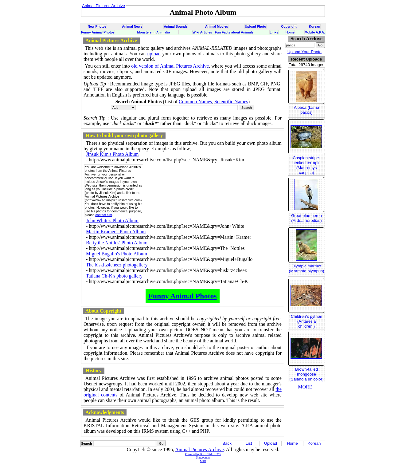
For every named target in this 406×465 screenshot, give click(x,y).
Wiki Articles (202, 32)
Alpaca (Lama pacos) (306, 110)
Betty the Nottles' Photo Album (116, 242)
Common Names (195, 101)
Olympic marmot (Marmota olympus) (306, 268)
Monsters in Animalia (153, 32)
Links (274, 32)
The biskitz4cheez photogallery (117, 264)
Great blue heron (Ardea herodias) (306, 218)
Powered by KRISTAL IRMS (203, 454)
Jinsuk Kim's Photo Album (112, 154)
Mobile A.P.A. (315, 32)
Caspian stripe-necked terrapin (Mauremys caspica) (306, 165)
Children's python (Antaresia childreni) (306, 321)
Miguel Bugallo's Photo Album (116, 253)
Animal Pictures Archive (199, 449)
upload (154, 53)
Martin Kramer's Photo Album (116, 231)
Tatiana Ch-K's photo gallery (114, 275)
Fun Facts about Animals (234, 32)
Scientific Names (231, 101)
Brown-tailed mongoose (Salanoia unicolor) (306, 374)
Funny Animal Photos (98, 32)
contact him (103, 215)
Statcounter (203, 457)
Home (290, 32)
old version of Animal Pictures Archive (170, 66)
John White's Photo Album (112, 220)
